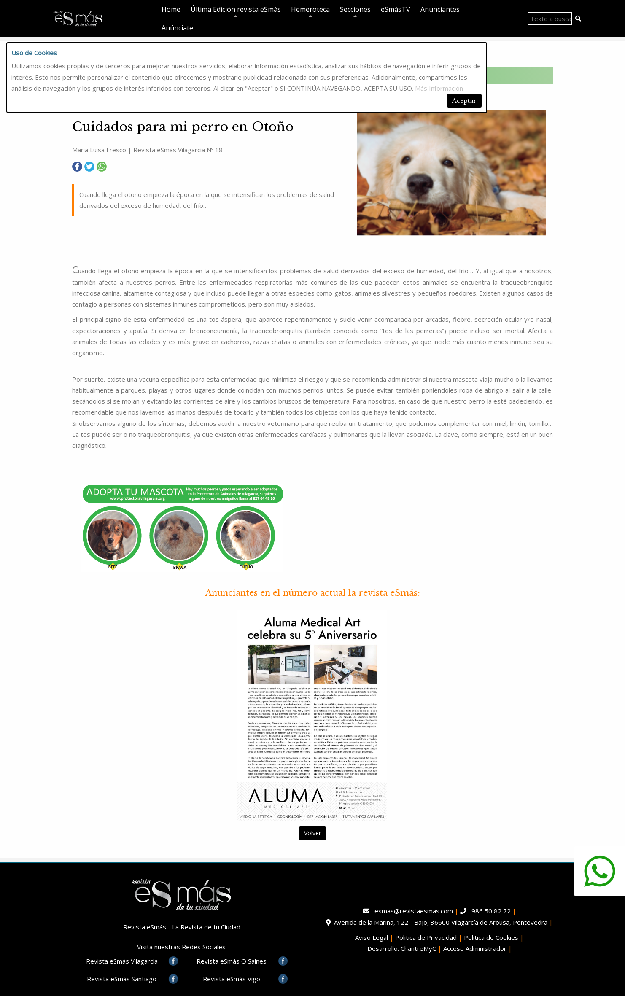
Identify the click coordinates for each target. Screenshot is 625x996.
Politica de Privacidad (426, 937)
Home (171, 9)
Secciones (355, 11)
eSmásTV (395, 9)
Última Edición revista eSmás (236, 11)
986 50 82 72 (491, 911)
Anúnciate (177, 27)
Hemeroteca (310, 11)
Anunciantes (440, 9)
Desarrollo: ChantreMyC (401, 948)
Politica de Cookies (491, 937)
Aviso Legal (371, 937)
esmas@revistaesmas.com (413, 911)
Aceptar (464, 101)
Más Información (439, 88)
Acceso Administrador (474, 948)
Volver (312, 833)
